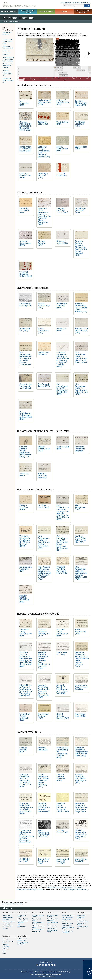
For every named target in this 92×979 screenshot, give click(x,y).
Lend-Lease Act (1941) (61, 653)
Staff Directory (36, 931)
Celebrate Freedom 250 (82, 927)
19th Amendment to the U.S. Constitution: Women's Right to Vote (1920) (81, 573)
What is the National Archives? (52, 915)
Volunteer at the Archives (81, 923)
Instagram (43, 965)
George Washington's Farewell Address (75, 889)
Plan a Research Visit (67, 917)
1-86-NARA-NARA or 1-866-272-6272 (46, 976)
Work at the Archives (82, 921)
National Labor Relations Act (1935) (62, 632)
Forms (4, 953)
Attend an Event (81, 915)
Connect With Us (46, 962)
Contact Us (86, 3)
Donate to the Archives (80, 918)
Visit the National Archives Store (22, 939)
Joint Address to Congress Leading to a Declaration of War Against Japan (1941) (25, 690)
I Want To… (66, 912)
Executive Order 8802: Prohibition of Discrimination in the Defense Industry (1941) (82, 659)
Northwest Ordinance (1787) (80, 124)
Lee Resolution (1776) (24, 103)
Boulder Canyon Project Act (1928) (24, 599)
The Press (5, 928)
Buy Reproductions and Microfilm (23, 943)
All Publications (22, 926)
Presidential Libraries (38, 929)
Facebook (37, 965)
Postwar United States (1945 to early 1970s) (8, 80)
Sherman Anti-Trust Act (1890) (43, 475)
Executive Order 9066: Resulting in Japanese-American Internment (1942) (43, 691)
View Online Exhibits (67, 923)
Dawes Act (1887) (24, 474)
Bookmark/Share (77, 3)
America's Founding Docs (8, 941)
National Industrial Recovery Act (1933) (44, 632)
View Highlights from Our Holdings (67, 931)
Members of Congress (9, 922)
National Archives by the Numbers (52, 919)
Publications (22, 912)
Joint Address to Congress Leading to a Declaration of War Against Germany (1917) (44, 573)
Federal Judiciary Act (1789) (62, 149)
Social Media (6, 946)
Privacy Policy (39, 972)
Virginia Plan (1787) (62, 123)
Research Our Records (9, 11)
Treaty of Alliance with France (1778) (81, 103)
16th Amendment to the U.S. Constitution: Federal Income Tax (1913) (44, 542)
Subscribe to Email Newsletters (22, 921)
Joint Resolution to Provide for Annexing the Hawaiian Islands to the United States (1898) (62, 512)
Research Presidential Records (68, 928)
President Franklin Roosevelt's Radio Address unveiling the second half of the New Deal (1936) (25, 659)
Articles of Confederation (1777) (62, 102)
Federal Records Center (36, 919)
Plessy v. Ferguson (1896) (23, 507)
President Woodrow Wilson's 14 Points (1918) (61, 570)
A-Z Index (5, 939)
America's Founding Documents (83, 11)
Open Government (52, 928)
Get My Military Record (68, 915)
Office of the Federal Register (37, 923)
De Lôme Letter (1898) (43, 506)
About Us (50, 912)
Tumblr (46, 965)
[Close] (90, 962)
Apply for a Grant (66, 925)
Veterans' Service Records (27, 11)
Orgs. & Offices (37, 912)
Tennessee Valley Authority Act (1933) (25, 632)
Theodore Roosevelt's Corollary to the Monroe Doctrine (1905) (24, 541)
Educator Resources (46, 11)
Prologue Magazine (23, 919)
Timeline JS (20, 79)
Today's (22, 915)
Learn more (76, 976)
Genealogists (6, 919)
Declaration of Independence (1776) (44, 102)
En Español (5, 949)
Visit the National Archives (66, 920)
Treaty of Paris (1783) (43, 123)
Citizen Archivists (66, 3)
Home (4, 21)
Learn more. (71, 59)
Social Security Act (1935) (80, 631)
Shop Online (22, 936)
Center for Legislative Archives (38, 915)
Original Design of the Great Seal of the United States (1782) (25, 126)
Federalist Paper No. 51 (68, 887)
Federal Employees (8, 917)
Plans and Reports (52, 926)
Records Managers (8, 926)
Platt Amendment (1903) (80, 507)
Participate (81, 912)
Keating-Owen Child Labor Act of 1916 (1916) (80, 539)
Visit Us (64, 11)
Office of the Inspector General (38, 926)
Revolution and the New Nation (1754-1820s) (8, 41)
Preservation (6, 924)
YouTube (49, 965)
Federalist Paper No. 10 (54, 887)
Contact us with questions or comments (12, 904)
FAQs (4, 951)
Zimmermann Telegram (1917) (25, 569)
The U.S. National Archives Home (19, 4)
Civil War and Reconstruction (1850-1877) (7, 52)
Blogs (19, 924)
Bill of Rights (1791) (81, 148)
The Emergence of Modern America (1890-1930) (8, 65)
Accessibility (31, 972)
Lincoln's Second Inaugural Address (32, 889)
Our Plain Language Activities (52, 930)
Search (87, 6)
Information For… (9, 912)
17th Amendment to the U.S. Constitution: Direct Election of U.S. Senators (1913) (62, 543)
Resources (6, 936)
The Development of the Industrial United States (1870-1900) (8, 59)
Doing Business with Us (52, 923)
